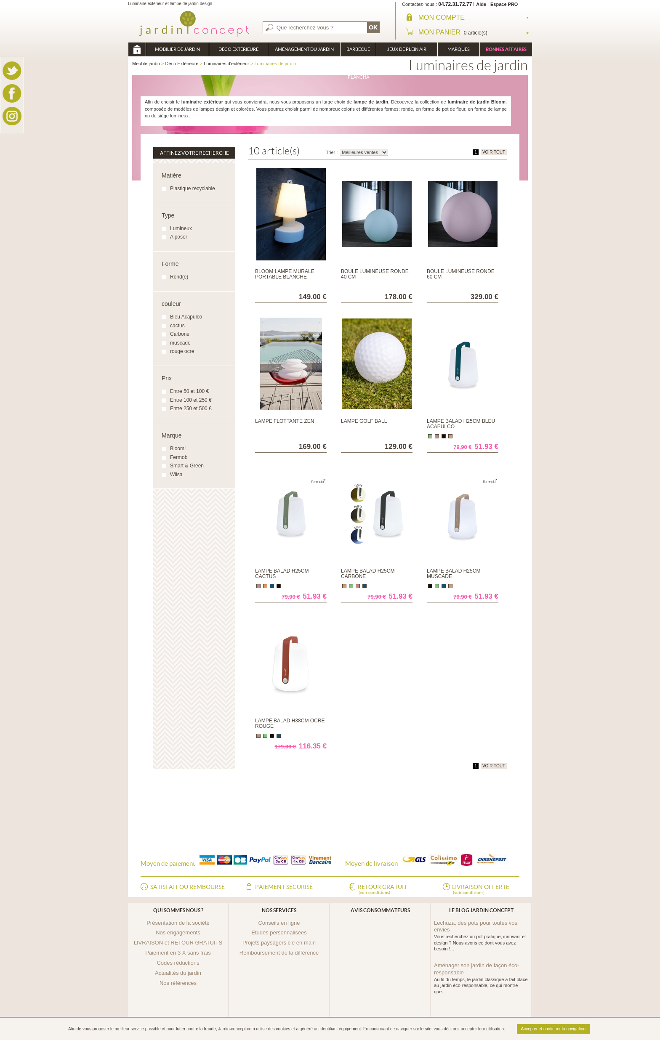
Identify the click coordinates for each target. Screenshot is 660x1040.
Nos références (178, 983)
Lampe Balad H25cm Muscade (453, 573)
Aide (481, 4)
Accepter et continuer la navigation (553, 1029)
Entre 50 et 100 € (189, 391)
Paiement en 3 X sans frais (177, 953)
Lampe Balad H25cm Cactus (282, 573)
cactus (177, 326)
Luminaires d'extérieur (226, 63)
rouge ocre (182, 351)
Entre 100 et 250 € (191, 400)
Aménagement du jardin (304, 49)
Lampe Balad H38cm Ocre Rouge (290, 723)
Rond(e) (179, 277)
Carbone (179, 334)
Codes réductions (178, 963)
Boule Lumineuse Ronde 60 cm (461, 274)
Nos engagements (178, 932)
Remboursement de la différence (279, 953)
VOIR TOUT (493, 152)
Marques (458, 49)
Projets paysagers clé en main (279, 942)
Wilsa (176, 475)
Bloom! (178, 448)
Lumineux (181, 228)
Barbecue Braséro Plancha (358, 51)
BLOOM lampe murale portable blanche (284, 274)
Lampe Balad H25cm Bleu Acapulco (461, 424)
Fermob (178, 457)
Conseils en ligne (279, 923)
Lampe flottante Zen (284, 421)
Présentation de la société (178, 923)
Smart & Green (187, 466)
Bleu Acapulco (186, 317)
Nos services (279, 910)
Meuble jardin (137, 49)
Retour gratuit (382, 890)
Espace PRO (504, 4)
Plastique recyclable (192, 188)
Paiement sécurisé (284, 886)
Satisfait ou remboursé (187, 886)
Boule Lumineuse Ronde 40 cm (375, 274)
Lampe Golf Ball (364, 421)
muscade (180, 343)
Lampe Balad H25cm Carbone (367, 573)
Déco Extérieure (238, 49)
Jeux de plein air (406, 49)
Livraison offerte (480, 890)
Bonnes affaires (506, 49)
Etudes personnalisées (279, 932)
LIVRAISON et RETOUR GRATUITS (178, 942)
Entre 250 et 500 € (191, 408)
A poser (178, 237)
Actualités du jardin (178, 973)
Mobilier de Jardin (177, 49)
